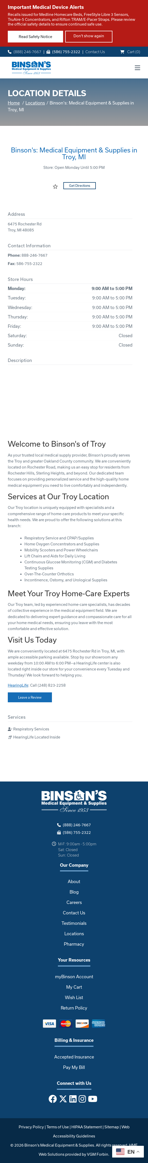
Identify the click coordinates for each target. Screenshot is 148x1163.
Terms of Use (57, 1127)
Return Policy (74, 1007)
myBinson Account (74, 976)
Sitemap (111, 1127)
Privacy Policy (31, 1127)
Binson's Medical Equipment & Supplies (59, 1145)
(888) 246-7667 (24, 52)
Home (14, 102)
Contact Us (95, 52)
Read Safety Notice (35, 36)
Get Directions (79, 185)
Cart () (130, 52)
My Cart (74, 986)
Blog (74, 891)
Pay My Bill (74, 1067)
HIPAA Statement (86, 1127)
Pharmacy (74, 944)
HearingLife (18, 685)
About (74, 881)
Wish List (74, 997)
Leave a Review (30, 697)
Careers (74, 902)
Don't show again (88, 36)
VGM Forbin (97, 1154)
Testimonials (74, 923)
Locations (35, 102)
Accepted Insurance (74, 1056)
